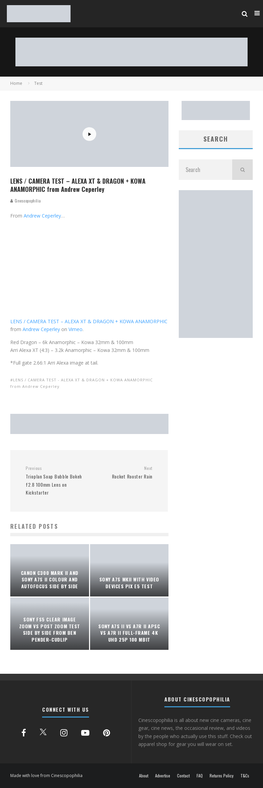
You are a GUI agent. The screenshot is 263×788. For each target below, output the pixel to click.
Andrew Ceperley (42, 215)
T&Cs (244, 776)
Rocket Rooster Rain (123, 472)
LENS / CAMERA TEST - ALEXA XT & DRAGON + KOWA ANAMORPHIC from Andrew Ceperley (81, 383)
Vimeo (75, 329)
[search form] (205, 169)
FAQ (200, 776)
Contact (183, 776)
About (143, 776)
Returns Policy (222, 776)
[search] (242, 169)
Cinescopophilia (25, 200)
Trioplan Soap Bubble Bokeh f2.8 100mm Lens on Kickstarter (55, 480)
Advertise (162, 776)
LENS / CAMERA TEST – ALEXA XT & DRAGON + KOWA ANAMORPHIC (88, 321)
